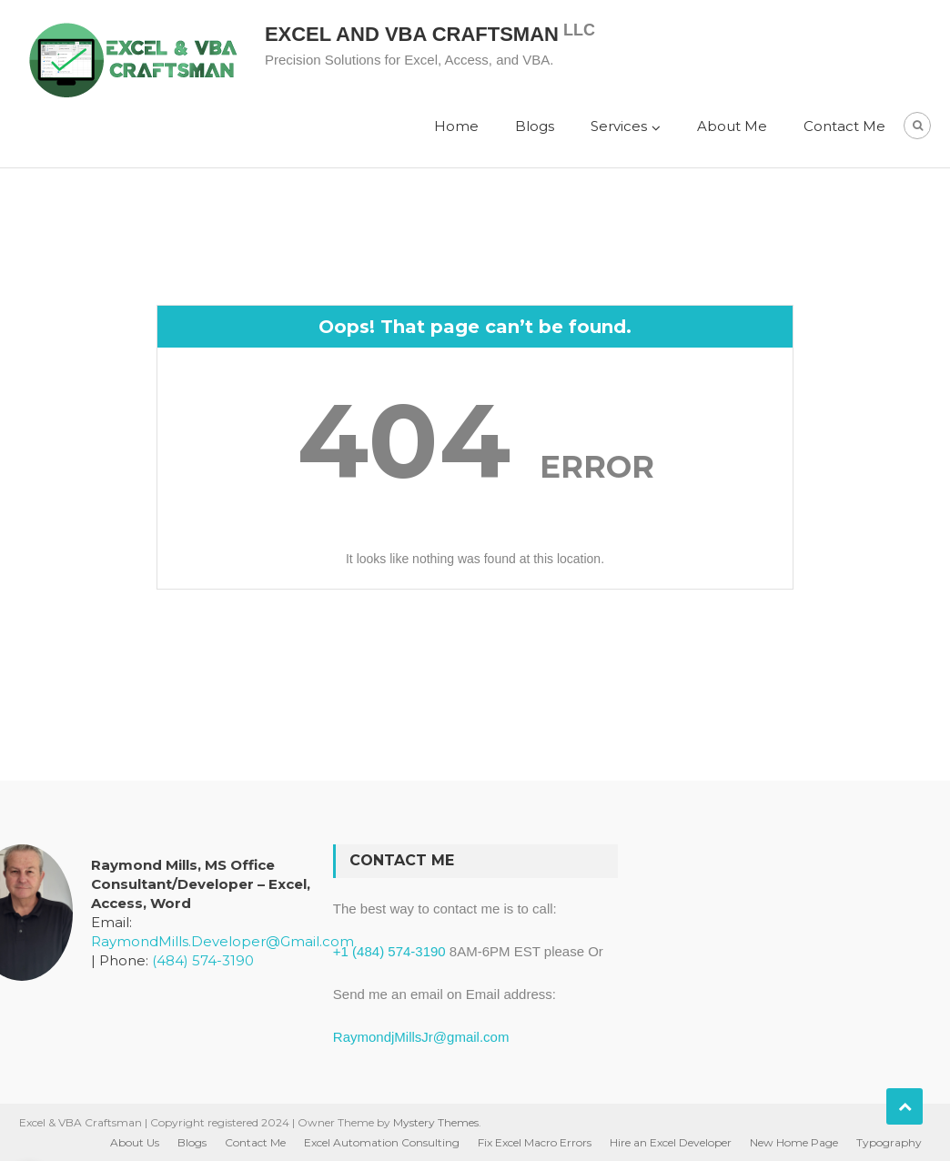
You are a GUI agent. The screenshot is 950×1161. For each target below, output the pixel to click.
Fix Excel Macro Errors (534, 1142)
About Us (134, 1142)
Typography (889, 1142)
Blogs (534, 126)
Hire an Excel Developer (671, 1142)
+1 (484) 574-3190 (389, 951)
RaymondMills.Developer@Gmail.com (222, 941)
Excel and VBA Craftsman (412, 34)
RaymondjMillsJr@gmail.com (421, 1037)
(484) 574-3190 (203, 960)
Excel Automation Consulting (382, 1142)
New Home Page (794, 1142)
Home (456, 126)
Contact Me (844, 126)
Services (619, 126)
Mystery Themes (436, 1122)
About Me (732, 126)
